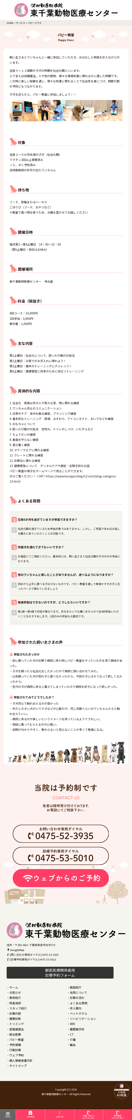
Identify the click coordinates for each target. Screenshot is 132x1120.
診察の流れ (77, 998)
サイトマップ (18, 1066)
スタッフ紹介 (18, 1008)
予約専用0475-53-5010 (117, 1115)
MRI (72, 1024)
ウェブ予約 (16, 1055)
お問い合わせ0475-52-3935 (88, 1115)
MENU (8, 1115)
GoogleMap (15, 950)
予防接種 (15, 1045)
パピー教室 (16, 1039)
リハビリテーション (83, 1019)
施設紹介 (75, 987)
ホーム (13, 987)
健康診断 (15, 1019)
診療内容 (15, 1013)
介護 (73, 1039)
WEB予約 (30, 1114)
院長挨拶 (15, 1003)
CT (72, 1034)
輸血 (73, 1045)
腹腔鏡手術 (77, 1029)
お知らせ (15, 992)
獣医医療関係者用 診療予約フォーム (60, 972)
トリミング (16, 1024)
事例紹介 (15, 998)
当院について (78, 992)
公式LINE (59, 1114)
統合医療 (15, 1034)
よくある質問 (78, 1003)
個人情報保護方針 (21, 1060)
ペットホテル (78, 1013)
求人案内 (75, 1008)
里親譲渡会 (16, 1029)
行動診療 (15, 1050)
